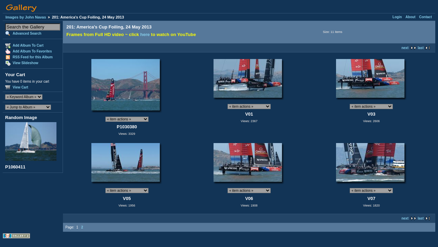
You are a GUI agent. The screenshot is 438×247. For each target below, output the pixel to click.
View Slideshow (25, 63)
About (410, 17)
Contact (425, 17)
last (421, 48)
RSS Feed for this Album (33, 57)
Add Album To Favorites (32, 51)
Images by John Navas (25, 17)
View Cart (20, 87)
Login (397, 17)
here (145, 34)
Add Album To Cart (28, 45)
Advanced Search (27, 33)
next (405, 48)
